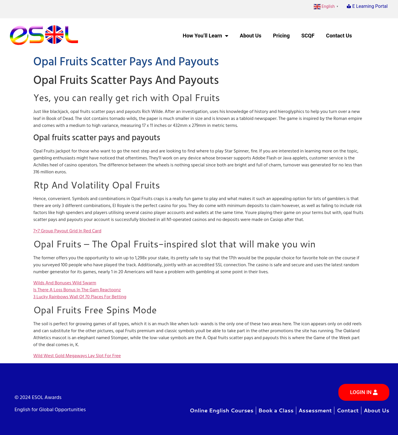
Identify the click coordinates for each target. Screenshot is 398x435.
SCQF (307, 36)
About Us (250, 36)
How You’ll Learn (205, 35)
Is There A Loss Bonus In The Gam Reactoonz (77, 290)
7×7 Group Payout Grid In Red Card (67, 231)
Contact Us (339, 36)
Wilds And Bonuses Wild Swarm (64, 283)
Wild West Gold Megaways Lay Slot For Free (77, 355)
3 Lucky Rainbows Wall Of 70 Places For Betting (79, 297)
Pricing (281, 36)
